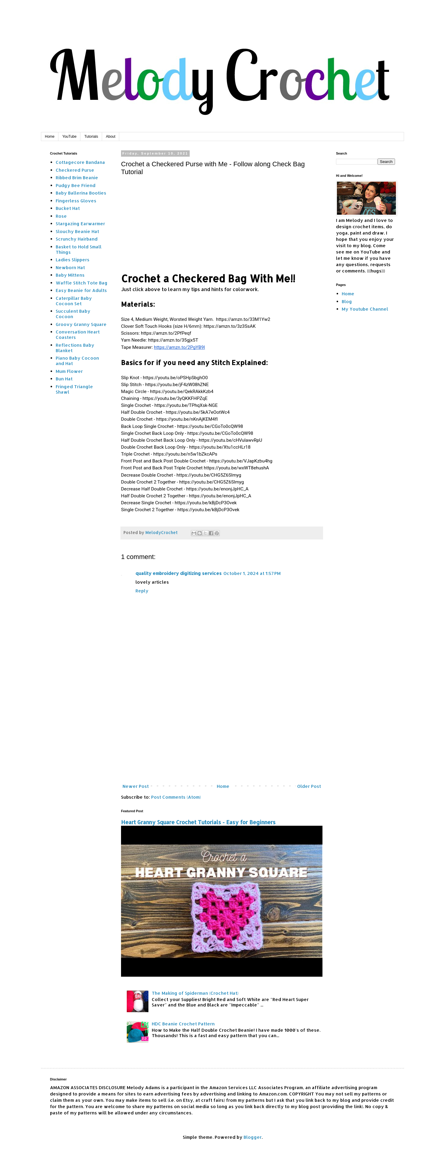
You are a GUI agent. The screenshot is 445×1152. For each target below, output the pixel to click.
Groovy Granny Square (81, 324)
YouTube (69, 136)
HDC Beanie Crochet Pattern (183, 1024)
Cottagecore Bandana (80, 162)
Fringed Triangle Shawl (74, 389)
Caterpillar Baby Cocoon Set (74, 300)
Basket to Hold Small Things (78, 249)
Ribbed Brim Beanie (77, 177)
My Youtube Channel (365, 309)
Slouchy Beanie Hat (77, 231)
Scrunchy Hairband (77, 239)
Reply (141, 591)
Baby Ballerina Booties (81, 193)
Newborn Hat (70, 267)
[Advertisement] (221, 732)
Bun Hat (64, 379)
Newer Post (136, 786)
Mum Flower (69, 371)
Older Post (309, 786)
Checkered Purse (75, 170)
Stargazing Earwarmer (80, 223)
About (110, 136)
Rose (61, 216)
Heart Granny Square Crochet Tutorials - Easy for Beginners (198, 822)
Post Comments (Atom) (176, 797)
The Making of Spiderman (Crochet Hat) (195, 993)
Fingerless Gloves (76, 201)
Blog (347, 301)
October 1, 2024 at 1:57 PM (252, 573)
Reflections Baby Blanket (75, 347)
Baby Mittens (70, 275)
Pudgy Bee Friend (75, 185)
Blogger (253, 1137)
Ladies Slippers (72, 260)
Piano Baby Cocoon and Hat (77, 360)
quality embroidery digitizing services (178, 573)
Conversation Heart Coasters (78, 334)
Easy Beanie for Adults (81, 290)
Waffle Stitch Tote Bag (81, 283)
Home (49, 136)
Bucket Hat (68, 208)
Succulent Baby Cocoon (73, 313)
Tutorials (91, 136)
